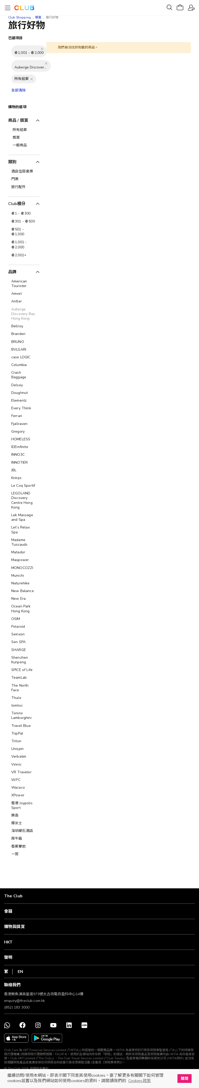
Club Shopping (19, 17)
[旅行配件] (23, 187)
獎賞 (38, 17)
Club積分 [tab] (16, 204)
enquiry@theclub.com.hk (24, 1000)
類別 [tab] (12, 162)
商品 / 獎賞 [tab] (18, 120)
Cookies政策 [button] (139, 1081)
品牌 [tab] (12, 272)
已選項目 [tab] (15, 38)
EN (20, 971)
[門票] (23, 179)
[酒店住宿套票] (23, 171)
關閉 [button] (184, 1078)
